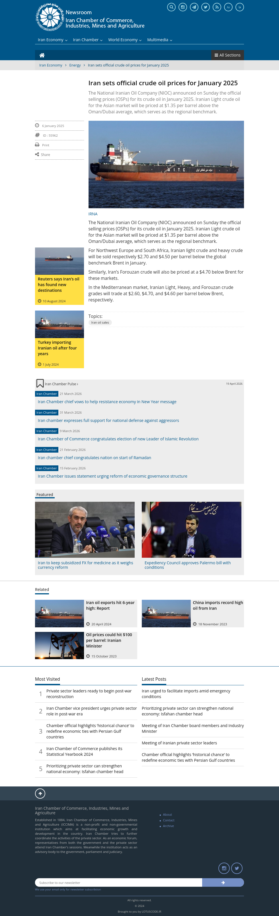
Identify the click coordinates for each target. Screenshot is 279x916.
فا (240, 7)
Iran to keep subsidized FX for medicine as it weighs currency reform (85, 565)
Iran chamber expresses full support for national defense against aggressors (108, 420)
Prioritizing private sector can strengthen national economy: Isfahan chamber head (84, 768)
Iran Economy (52, 39)
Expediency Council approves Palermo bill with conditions (188, 565)
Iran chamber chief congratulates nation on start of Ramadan (94, 457)
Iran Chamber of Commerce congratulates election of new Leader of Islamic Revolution (118, 439)
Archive (168, 826)
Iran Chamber (88, 39)
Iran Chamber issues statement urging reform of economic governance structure (112, 476)
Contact (169, 820)
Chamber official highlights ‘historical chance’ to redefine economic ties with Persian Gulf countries (90, 731)
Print (42, 145)
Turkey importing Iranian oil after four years (57, 348)
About (167, 814)
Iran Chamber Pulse (61, 384)
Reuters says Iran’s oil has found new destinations (58, 284)
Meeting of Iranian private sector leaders (179, 743)
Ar (228, 7)
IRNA (93, 213)
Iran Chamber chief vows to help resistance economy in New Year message (107, 401)
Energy (75, 65)
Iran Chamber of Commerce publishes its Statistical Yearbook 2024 (84, 751)
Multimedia (159, 39)
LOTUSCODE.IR (151, 911)
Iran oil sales (100, 322)
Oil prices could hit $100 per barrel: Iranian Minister (109, 640)
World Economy (124, 39)
